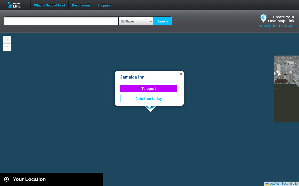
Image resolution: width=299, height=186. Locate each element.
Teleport (149, 89)
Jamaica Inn (132, 77)
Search (162, 21)
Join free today (148, 99)
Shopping (104, 5)
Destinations (81, 5)
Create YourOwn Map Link (281, 19)
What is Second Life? (49, 5)
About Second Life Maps (276, 26)
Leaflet (272, 183)
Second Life (17, 4)
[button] (181, 74)
